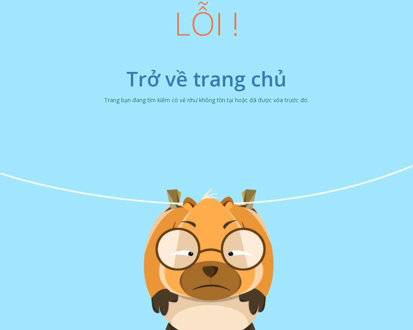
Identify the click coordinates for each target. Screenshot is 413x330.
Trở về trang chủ (206, 78)
